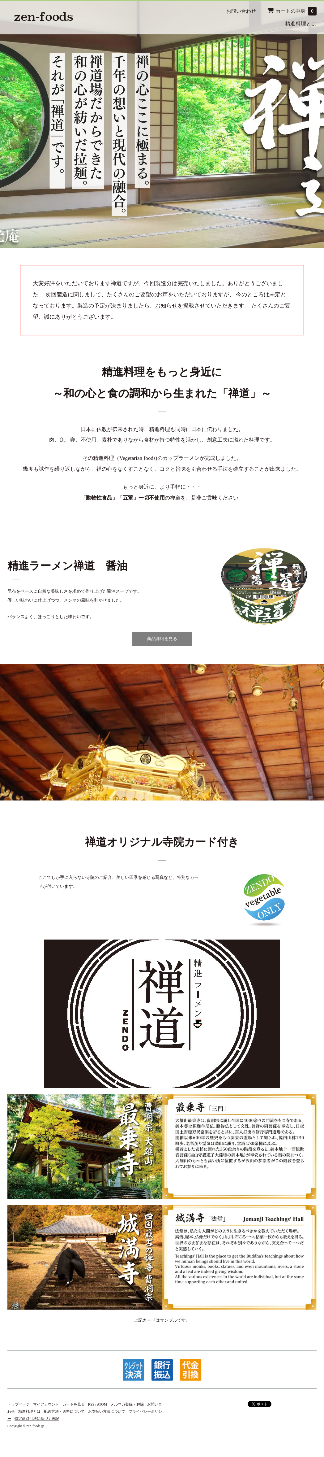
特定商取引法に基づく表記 (37, 1418)
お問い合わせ (241, 11)
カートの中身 (292, 11)
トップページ (18, 1404)
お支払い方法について (106, 1411)
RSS (91, 1404)
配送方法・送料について (64, 1411)
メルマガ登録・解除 (127, 1404)
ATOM (102, 1404)
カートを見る (73, 1404)
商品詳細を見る (162, 638)
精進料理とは (301, 24)
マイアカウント (46, 1404)
